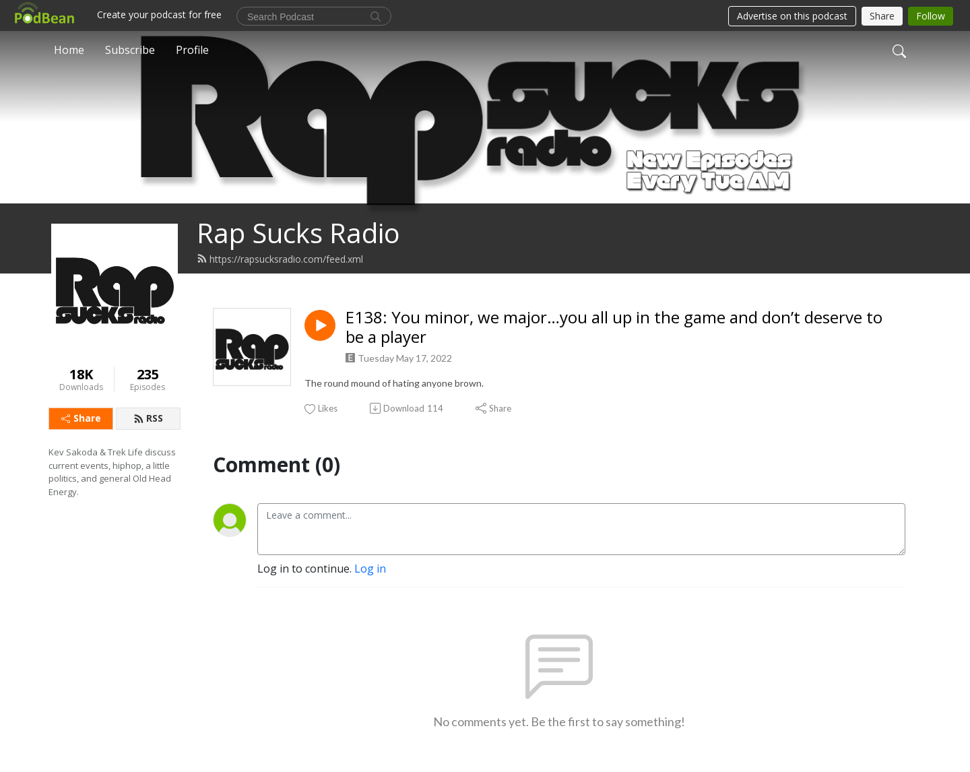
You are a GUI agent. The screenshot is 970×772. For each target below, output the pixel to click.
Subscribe (130, 49)
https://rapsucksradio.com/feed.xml (280, 259)
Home (69, 49)
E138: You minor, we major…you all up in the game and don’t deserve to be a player (614, 327)
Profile (192, 49)
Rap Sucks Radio (298, 232)
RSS (148, 418)
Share (81, 418)
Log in (370, 568)
